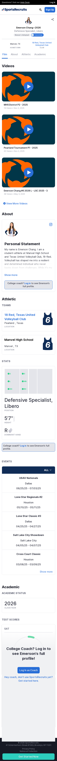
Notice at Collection (28, 751)
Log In (52, 2)
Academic (40, 54)
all (48, 470)
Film (4, 54)
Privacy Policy (28, 749)
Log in (27, 283)
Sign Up (50, 9)
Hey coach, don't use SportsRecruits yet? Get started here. (28, 679)
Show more (10, 274)
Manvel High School (18, 340)
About (14, 54)
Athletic (26, 54)
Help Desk (25, 2)
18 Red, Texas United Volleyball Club (42, 44)
